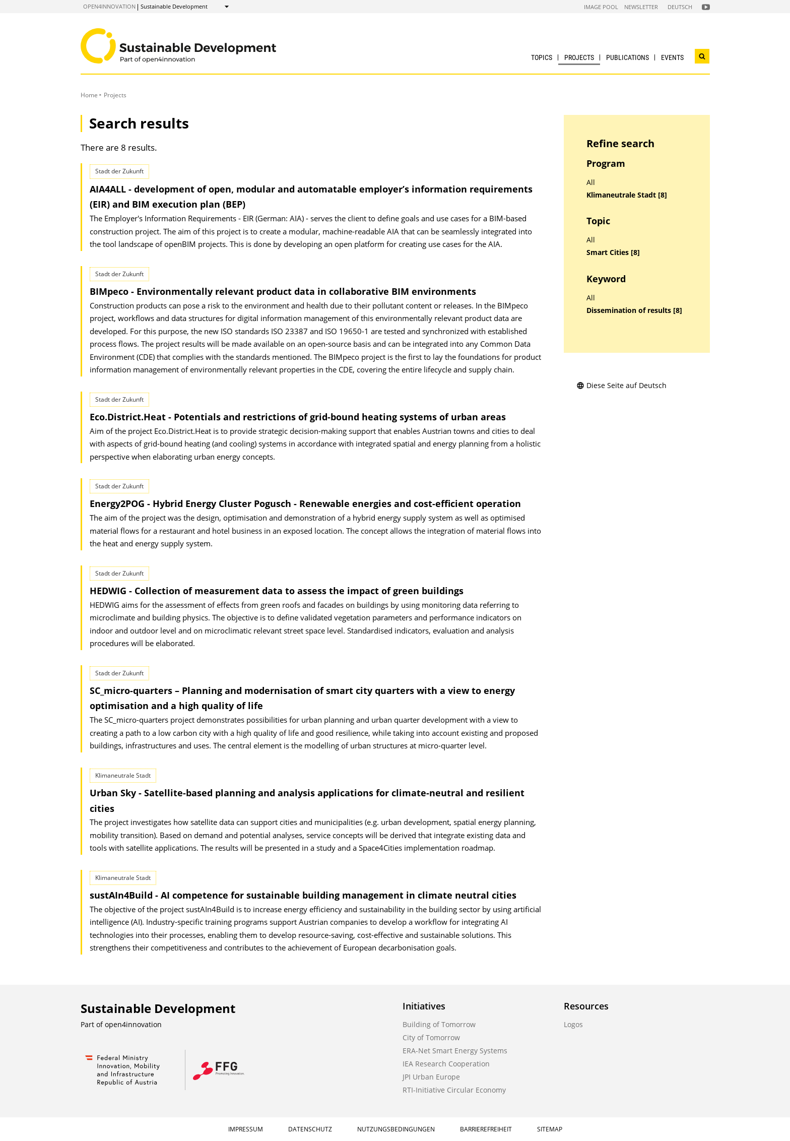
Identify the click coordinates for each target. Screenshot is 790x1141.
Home (89, 95)
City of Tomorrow (431, 1037)
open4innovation (109, 6)
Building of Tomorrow (439, 1024)
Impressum (245, 1129)
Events (672, 57)
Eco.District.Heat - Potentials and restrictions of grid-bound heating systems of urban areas (298, 417)
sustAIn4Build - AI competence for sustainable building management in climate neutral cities (303, 895)
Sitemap (549, 1129)
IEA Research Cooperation (446, 1063)
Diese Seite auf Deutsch (621, 385)
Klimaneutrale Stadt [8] (626, 195)
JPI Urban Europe (431, 1077)
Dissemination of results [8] (634, 310)
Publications (627, 57)
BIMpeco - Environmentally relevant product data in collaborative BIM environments (283, 291)
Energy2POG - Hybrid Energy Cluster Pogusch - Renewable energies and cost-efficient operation (305, 503)
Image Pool (601, 7)
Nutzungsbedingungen (396, 1129)
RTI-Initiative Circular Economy (454, 1090)
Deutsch (680, 7)
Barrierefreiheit (486, 1129)
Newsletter (641, 7)
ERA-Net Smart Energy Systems (455, 1050)
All (590, 182)
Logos (573, 1024)
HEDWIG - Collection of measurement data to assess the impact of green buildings (277, 591)
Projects (579, 57)
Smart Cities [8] (613, 252)
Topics (541, 57)
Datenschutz (310, 1129)
